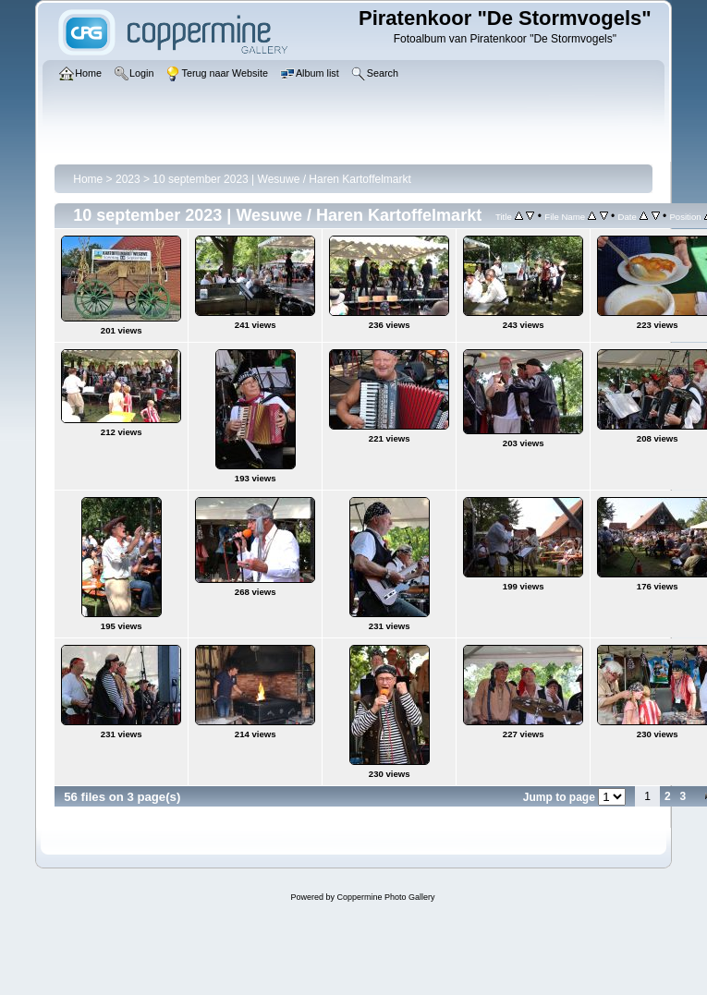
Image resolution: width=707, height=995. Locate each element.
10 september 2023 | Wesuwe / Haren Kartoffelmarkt (281, 179)
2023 (128, 179)
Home (88, 179)
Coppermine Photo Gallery (385, 897)
